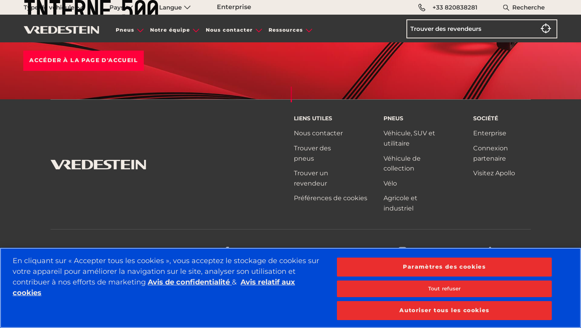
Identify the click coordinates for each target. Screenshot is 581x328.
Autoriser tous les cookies (444, 310)
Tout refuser (444, 288)
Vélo (390, 183)
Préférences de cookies (330, 198)
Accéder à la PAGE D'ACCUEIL (83, 60)
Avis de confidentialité (190, 282)
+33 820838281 (448, 7)
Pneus (125, 30)
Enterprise (489, 133)
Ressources (286, 30)
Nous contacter (229, 30)
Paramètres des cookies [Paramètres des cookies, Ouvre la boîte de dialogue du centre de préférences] (444, 266)
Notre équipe (170, 30)
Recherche (528, 7)
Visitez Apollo (494, 173)
